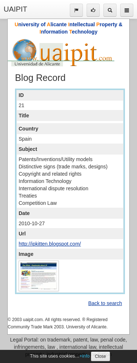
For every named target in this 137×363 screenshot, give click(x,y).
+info (85, 356)
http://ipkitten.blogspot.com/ (50, 244)
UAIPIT (15, 9)
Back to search (105, 303)
